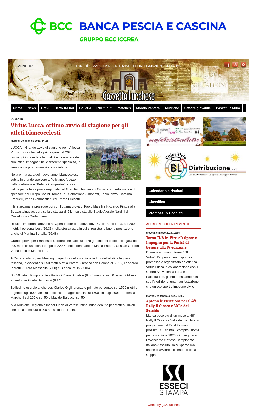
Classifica (157, 202)
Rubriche (172, 108)
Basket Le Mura (228, 108)
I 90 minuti (104, 108)
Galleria (85, 108)
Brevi (45, 108)
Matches (124, 108)
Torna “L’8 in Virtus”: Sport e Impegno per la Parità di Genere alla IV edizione (171, 242)
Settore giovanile (197, 108)
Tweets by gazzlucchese (163, 405)
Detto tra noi (64, 108)
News (31, 108)
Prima (17, 108)
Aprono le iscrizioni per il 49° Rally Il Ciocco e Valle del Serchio (171, 305)
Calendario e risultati (166, 191)
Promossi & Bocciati (166, 213)
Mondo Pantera (148, 108)
